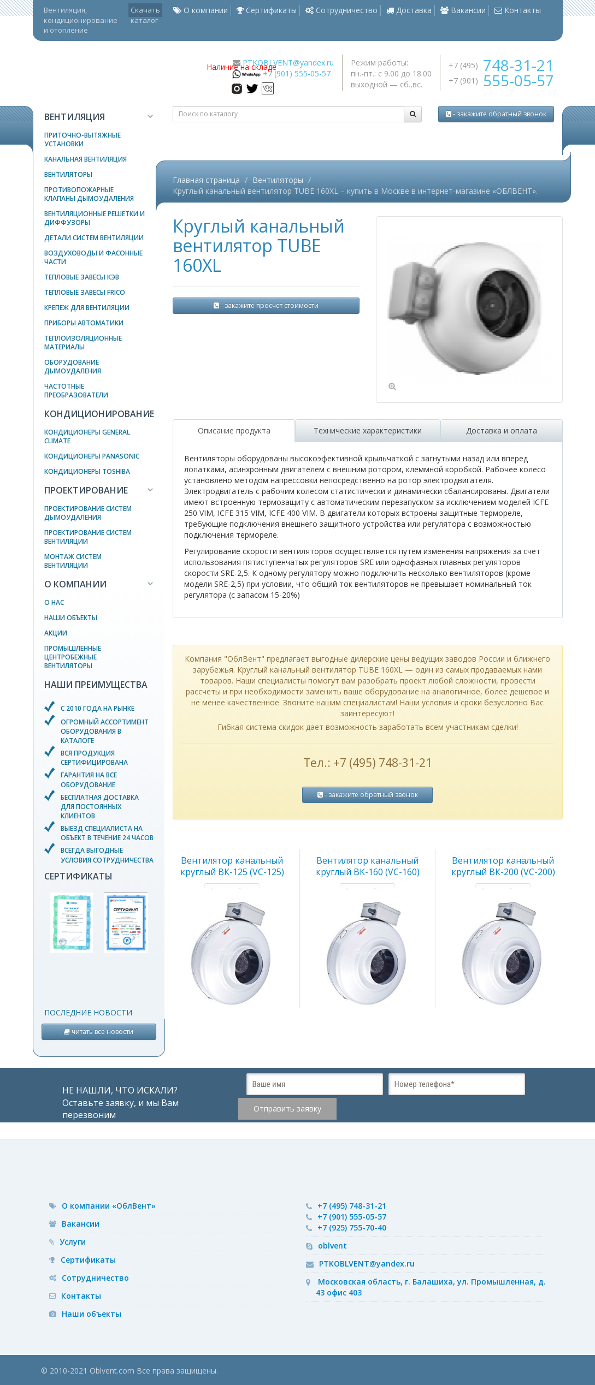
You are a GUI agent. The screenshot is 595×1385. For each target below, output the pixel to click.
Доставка (409, 10)
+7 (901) (501, 80)
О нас (54, 602)
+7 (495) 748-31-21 (351, 1205)
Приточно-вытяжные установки (82, 139)
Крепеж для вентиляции (86, 307)
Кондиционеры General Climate (87, 436)
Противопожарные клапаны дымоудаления (89, 194)
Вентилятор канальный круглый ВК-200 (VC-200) (503, 866)
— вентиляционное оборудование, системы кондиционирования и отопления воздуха (116, 73)
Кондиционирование (99, 414)
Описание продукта (234, 430)
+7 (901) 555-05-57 (297, 73)
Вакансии (463, 10)
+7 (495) (501, 65)
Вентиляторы (68, 174)
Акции (55, 633)
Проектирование (86, 490)
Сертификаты (267, 10)
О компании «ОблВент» (109, 1205)
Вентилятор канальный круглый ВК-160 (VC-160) (368, 866)
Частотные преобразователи (76, 391)
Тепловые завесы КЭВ (81, 277)
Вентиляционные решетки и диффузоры (94, 218)
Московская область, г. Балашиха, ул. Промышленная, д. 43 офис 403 (431, 1287)
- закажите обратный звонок (496, 113)
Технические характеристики (368, 430)
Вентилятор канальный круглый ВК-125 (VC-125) (232, 866)
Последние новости (88, 1012)
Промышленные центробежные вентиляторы (72, 657)
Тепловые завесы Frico (84, 292)
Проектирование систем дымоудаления (88, 513)
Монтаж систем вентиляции (73, 561)
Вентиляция (74, 117)
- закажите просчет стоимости (266, 305)
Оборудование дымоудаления (72, 367)
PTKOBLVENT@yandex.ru (288, 62)
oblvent (332, 1245)
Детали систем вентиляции (94, 237)
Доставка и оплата (501, 430)
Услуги (73, 1242)
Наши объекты (70, 617)
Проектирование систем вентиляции (88, 537)
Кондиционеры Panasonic (91, 456)
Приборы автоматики (83, 323)
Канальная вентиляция (85, 159)
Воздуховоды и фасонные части (93, 257)
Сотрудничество (341, 10)
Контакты (517, 10)
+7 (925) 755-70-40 (351, 1227)
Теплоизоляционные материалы (83, 343)
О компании (200, 10)
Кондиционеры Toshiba (87, 471)
